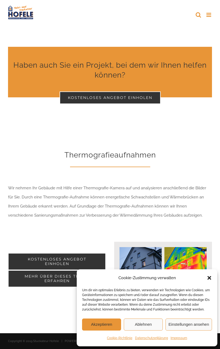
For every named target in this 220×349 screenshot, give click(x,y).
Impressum (179, 338)
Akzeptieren (101, 324)
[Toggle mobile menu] (209, 15)
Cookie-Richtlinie (119, 338)
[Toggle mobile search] (198, 15)
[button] (209, 278)
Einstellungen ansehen (188, 324)
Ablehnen (143, 324)
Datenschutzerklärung (151, 338)
